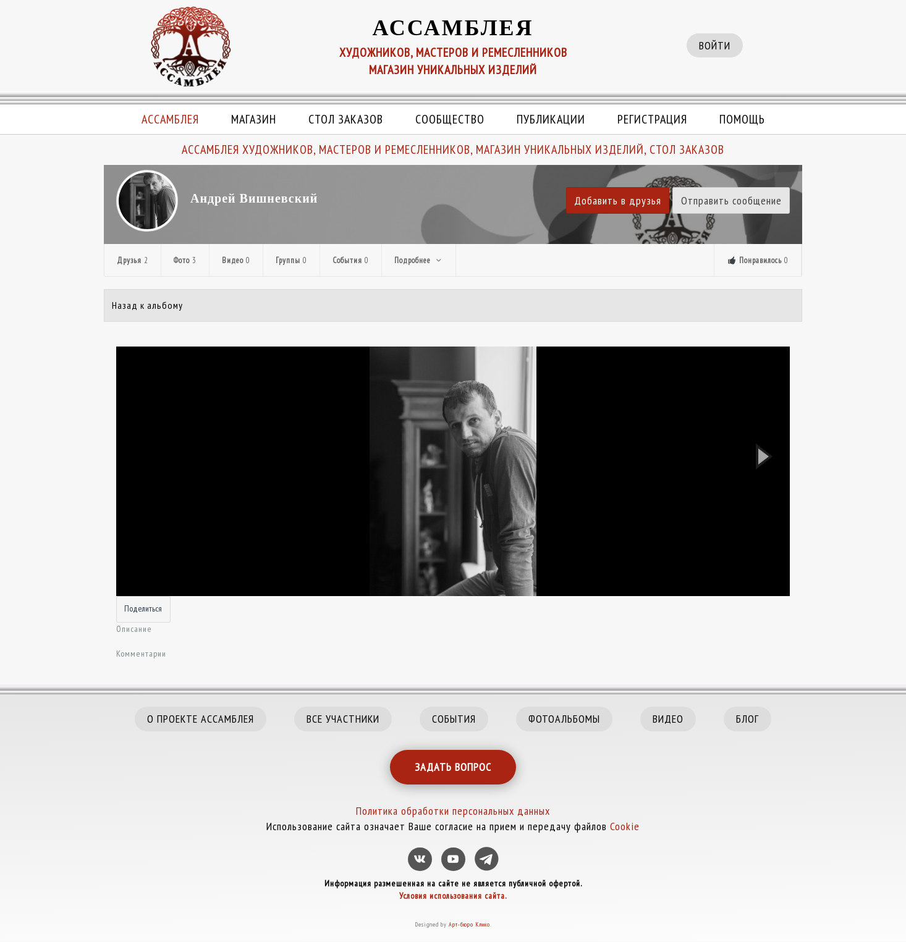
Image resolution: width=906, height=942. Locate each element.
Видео (236, 260)
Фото (185, 260)
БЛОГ (747, 719)
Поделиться (143, 608)
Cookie (625, 826)
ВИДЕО (668, 719)
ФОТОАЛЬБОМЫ (564, 719)
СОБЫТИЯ (454, 719)
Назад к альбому (147, 305)
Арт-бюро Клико (469, 924)
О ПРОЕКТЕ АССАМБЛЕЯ (200, 719)
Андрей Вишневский (254, 198)
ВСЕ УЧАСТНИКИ (343, 719)
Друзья (132, 260)
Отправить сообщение (731, 200)
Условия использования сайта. (453, 895)
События (350, 260)
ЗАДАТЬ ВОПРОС (453, 767)
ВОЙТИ (714, 45)
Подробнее (418, 260)
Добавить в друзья (617, 200)
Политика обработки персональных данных (453, 811)
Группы (291, 260)
